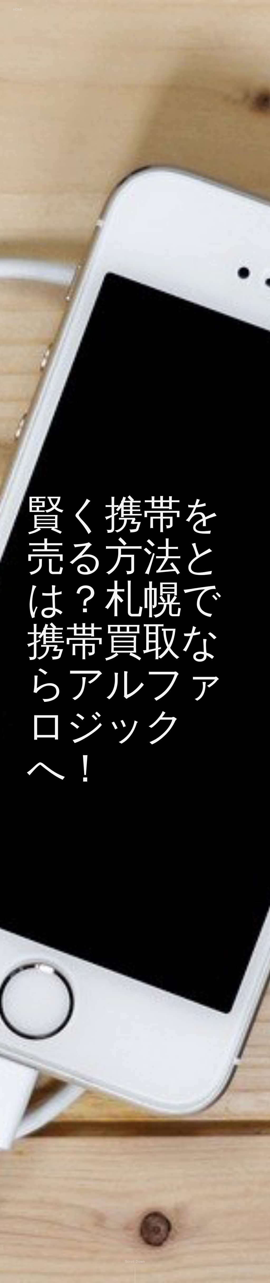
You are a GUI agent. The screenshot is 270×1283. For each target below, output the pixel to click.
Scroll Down (135, 1261)
